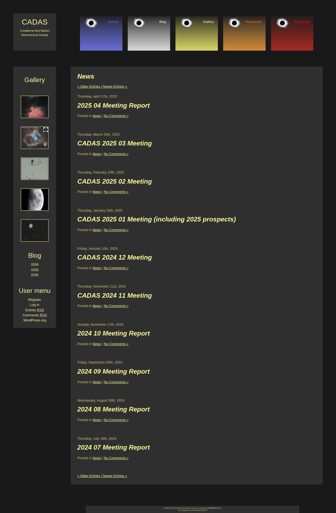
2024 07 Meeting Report (113, 447)
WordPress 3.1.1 (215, 508)
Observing (301, 22)
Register (34, 300)
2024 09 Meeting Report (113, 371)
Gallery (208, 22)
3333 (34, 270)
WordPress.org (34, 320)
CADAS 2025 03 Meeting (114, 143)
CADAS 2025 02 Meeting (114, 181)
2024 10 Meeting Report (113, 333)
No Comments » (116, 116)
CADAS (34, 22)
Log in (34, 305)
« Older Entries (88, 86)
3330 (34, 275)
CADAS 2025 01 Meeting (114, 219)
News (97, 116)
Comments (34, 315)
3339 (34, 264)
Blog (162, 22)
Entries (34, 310)
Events (113, 22)
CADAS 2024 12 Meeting (114, 257)
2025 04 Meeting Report (113, 105)
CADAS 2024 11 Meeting (114, 295)
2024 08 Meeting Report (113, 409)
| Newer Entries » (113, 86)
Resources (253, 22)
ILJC (205, 510)
